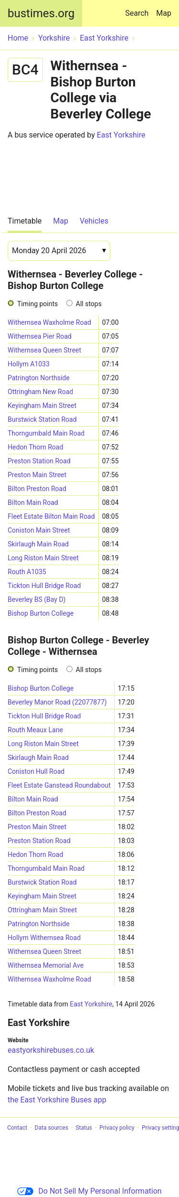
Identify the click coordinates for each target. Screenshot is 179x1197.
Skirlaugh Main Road (38, 544)
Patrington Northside (39, 378)
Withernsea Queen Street (44, 350)
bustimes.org (41, 13)
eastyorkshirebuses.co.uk (51, 1050)
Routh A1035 (27, 572)
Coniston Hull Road (36, 771)
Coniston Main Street (39, 530)
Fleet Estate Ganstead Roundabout (59, 785)
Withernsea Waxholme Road (49, 322)
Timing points (37, 304)
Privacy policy (116, 1127)
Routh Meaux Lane (35, 730)
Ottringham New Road (40, 391)
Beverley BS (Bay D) (36, 599)
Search (138, 9)
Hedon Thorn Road (35, 447)
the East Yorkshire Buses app (57, 1099)
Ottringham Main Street (42, 910)
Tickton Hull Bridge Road (44, 585)
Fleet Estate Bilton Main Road (51, 516)
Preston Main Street (37, 475)
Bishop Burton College (41, 613)
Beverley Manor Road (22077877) (57, 702)
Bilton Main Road (33, 502)
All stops (89, 304)
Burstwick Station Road (42, 419)
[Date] (59, 251)
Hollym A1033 (29, 364)
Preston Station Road (39, 461)
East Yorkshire (121, 134)
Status (83, 1127)
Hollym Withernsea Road (44, 937)
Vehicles (94, 220)
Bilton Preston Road (37, 488)
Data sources (51, 1127)
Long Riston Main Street (43, 558)
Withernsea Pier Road (40, 336)
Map (163, 13)
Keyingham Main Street (42, 405)
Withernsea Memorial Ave (46, 965)
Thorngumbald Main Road (46, 433)
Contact (17, 1127)
